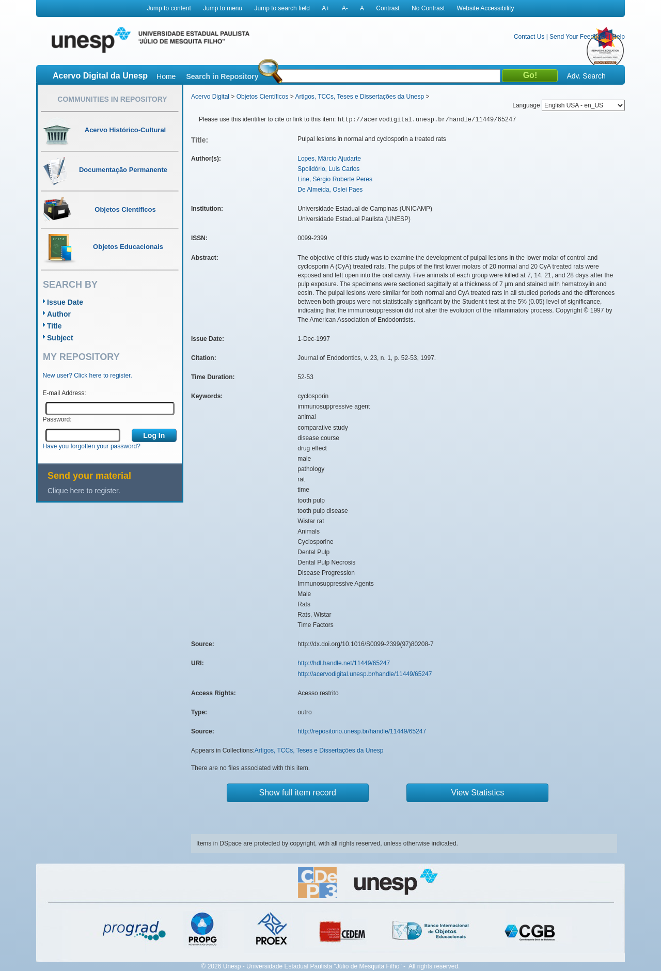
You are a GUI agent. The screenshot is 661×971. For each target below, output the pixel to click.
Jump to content (169, 8)
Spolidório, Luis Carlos (328, 169)
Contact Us (529, 36)
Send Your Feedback (578, 36)
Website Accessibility (485, 8)
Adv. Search (585, 76)
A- (345, 8)
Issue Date (65, 302)
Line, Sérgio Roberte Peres (334, 179)
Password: (57, 419)
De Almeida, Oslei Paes (330, 189)
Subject (60, 338)
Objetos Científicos (263, 96)
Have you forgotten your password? (91, 446)
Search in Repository (222, 76)
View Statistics (478, 792)
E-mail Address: (64, 393)
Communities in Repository (112, 99)
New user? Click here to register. (87, 375)
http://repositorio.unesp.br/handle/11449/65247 (361, 731)
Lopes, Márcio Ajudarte (329, 158)
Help (618, 36)
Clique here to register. (84, 491)
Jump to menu (222, 8)
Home (166, 76)
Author (59, 314)
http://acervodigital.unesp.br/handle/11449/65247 (364, 674)
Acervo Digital (210, 96)
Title (54, 326)
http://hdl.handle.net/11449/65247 (343, 663)
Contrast (387, 8)
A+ (325, 8)
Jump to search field (282, 8)
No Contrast (428, 8)
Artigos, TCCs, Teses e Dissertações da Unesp (359, 96)
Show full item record (297, 792)
